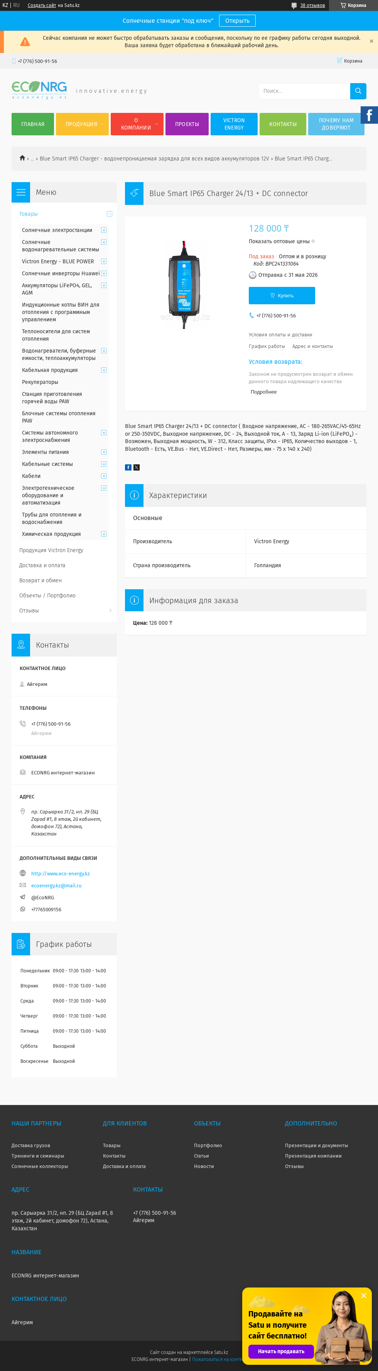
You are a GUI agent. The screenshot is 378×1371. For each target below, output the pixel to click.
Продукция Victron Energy (51, 550)
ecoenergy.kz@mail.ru (56, 885)
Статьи (201, 1156)
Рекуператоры (40, 382)
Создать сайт (42, 5)
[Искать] (358, 91)
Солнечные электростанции (57, 230)
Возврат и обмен (40, 580)
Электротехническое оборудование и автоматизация (48, 495)
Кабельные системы (47, 464)
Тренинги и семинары (38, 1156)
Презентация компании (313, 1156)
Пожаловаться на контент (219, 1359)
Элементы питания (45, 452)
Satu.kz (221, 1352)
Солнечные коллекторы (40, 1166)
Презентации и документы (316, 1145)
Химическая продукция (51, 534)
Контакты (282, 124)
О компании (136, 124)
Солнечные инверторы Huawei (61, 273)
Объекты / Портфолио (47, 595)
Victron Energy (234, 124)
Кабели (31, 476)
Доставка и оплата (42, 565)
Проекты (187, 124)
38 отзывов (312, 5)
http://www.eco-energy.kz (60, 873)
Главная (32, 124)
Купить (286, 295)
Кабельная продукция (50, 370)
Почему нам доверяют (336, 124)
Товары (28, 214)
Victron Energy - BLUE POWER (58, 261)
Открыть (237, 20)
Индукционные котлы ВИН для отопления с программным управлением (61, 312)
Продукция (81, 124)
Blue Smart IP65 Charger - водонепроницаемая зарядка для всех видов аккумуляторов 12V (154, 158)
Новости (204, 1166)
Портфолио (208, 1145)
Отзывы (29, 610)
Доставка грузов (31, 1145)
